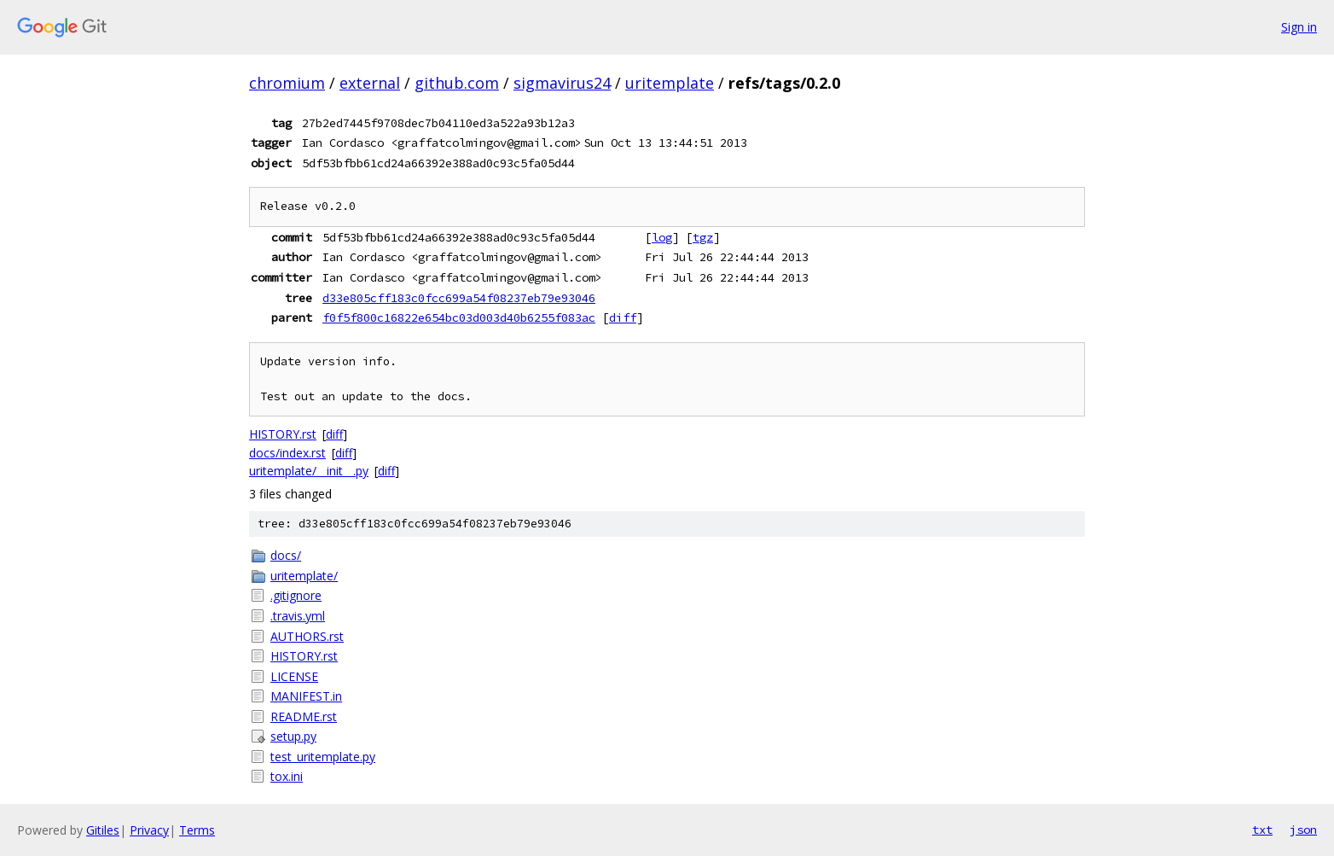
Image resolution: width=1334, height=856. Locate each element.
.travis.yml (297, 616)
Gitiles (102, 830)
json (1303, 829)
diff (622, 317)
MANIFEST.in (306, 696)
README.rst (303, 716)
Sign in (1299, 27)
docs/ (285, 555)
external (369, 83)
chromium (287, 83)
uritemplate (669, 83)
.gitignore (296, 595)
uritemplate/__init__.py (308, 471)
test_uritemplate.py (322, 756)
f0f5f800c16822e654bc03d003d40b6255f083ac (458, 317)
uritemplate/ (304, 576)
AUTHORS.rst (307, 636)
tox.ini (286, 776)
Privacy (149, 830)
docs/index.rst (287, 453)
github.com (457, 83)
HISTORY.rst (282, 434)
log (662, 237)
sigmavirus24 (562, 83)
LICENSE (294, 676)
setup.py (293, 736)
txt (1262, 829)
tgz (703, 237)
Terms (197, 830)
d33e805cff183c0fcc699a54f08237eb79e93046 (458, 298)
